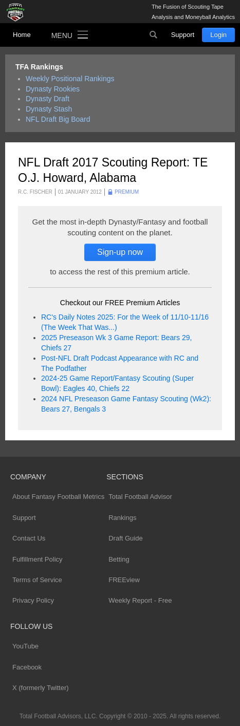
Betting (118, 559)
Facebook (27, 667)
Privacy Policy (33, 600)
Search (153, 35)
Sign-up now (120, 252)
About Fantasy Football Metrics (58, 496)
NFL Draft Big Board (58, 119)
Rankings (122, 518)
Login (218, 35)
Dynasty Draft (47, 99)
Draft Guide (125, 538)
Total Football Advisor (140, 496)
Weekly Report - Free (140, 600)
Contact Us (28, 538)
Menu (61, 35)
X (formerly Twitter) (40, 688)
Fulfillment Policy (37, 559)
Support (183, 35)
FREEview (124, 580)
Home (22, 35)
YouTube (25, 646)
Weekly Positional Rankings (70, 79)
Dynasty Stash (49, 109)
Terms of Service (37, 580)
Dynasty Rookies (53, 89)
